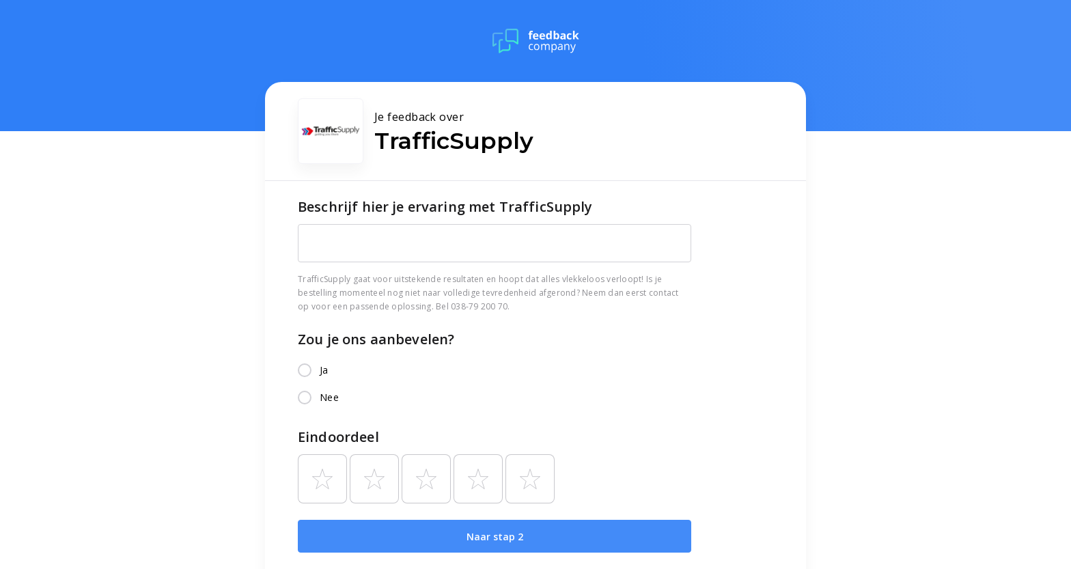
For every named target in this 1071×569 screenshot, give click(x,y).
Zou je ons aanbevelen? (376, 339)
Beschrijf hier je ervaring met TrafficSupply (445, 206)
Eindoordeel (338, 437)
